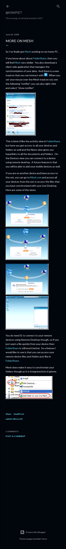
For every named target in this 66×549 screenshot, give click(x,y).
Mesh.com (36, 177)
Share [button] (8, 414)
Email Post (19, 414)
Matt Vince (41, 539)
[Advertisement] (33, 479)
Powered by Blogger (33, 532)
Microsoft (18, 419)
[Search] (58, 5)
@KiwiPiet (14, 12)
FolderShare (39, 58)
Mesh (28, 51)
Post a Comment (16, 436)
